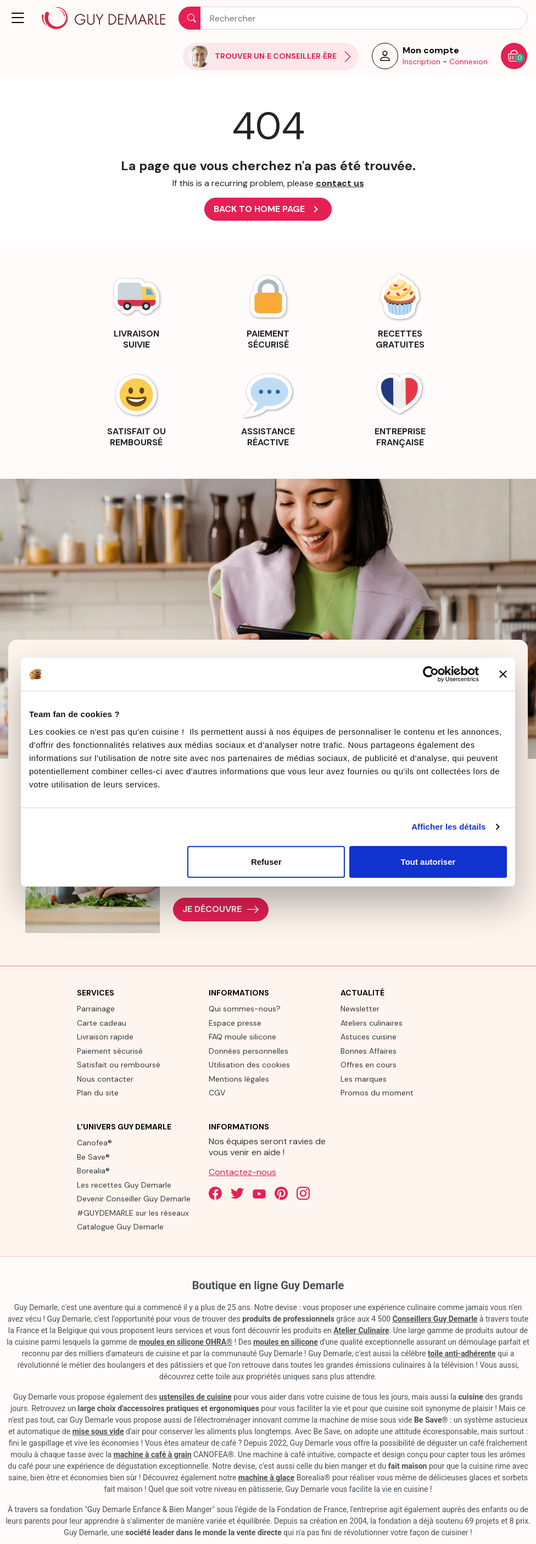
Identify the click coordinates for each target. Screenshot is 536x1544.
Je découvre (220, 909)
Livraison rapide (105, 1037)
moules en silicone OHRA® (185, 1342)
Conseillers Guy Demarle (435, 1318)
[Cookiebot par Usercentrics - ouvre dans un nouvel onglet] (431, 674)
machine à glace (266, 1477)
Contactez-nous (242, 1172)
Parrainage (96, 1009)
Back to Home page (268, 209)
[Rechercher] (352, 18)
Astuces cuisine (368, 1037)
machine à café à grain (153, 1454)
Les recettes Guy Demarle (124, 1185)
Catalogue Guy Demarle (120, 1227)
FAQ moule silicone (242, 1037)
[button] (19, 18)
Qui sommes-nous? (245, 1009)
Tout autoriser (428, 861)
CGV (217, 1093)
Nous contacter (105, 1079)
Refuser (266, 861)
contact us (340, 183)
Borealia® (93, 1171)
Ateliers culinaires (371, 1023)
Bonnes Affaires (368, 1051)
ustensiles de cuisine (195, 1396)
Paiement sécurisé (110, 1051)
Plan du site (98, 1093)
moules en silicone (285, 1342)
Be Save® (93, 1157)
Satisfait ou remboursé (118, 1065)
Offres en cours (368, 1065)
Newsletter (359, 1009)
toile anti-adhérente (462, 1353)
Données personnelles (248, 1051)
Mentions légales (239, 1079)
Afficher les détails (448, 826)
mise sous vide (98, 1431)
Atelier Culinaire (361, 1330)
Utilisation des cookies (249, 1065)
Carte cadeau (101, 1023)
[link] (136, 309)
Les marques (363, 1079)
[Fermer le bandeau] (503, 674)
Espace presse (235, 1023)
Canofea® (94, 1143)
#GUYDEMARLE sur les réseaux (133, 1213)
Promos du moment (377, 1093)
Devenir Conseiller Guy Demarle (134, 1199)
